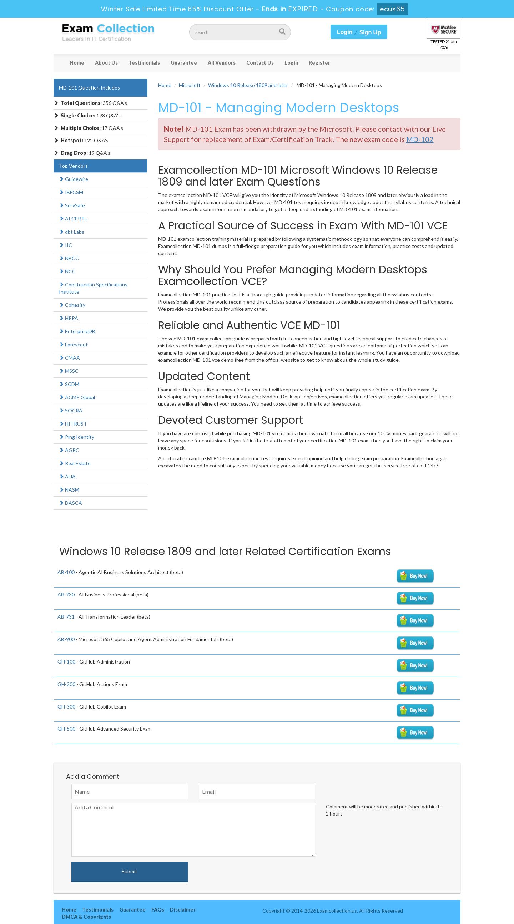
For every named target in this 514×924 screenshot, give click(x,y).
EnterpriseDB (77, 331)
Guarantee (184, 63)
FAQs (157, 910)
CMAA (69, 358)
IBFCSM (71, 192)
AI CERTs (73, 218)
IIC (65, 245)
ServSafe (72, 205)
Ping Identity (76, 437)
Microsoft (190, 85)
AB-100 (66, 572)
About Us (106, 63)
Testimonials (144, 63)
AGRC (69, 450)
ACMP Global (77, 397)
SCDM (69, 384)
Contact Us (260, 63)
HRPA (68, 318)
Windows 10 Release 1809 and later (248, 85)
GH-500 (66, 729)
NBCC (69, 258)
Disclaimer (183, 910)
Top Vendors (73, 166)
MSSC (69, 371)
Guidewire (73, 179)
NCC (67, 271)
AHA (67, 476)
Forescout (73, 344)
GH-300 (66, 707)
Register (319, 63)
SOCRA (70, 410)
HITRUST (73, 424)
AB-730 (66, 595)
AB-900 (66, 639)
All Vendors (222, 63)
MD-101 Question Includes (89, 88)
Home (77, 63)
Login (291, 63)
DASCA (70, 503)
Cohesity (72, 305)
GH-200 (66, 684)
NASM (69, 490)
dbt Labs (71, 232)
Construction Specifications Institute (93, 288)
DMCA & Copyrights (86, 917)
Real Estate (75, 463)
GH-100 (66, 662)
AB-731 (66, 617)
